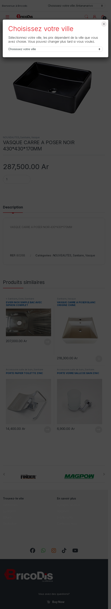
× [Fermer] (104, 24)
